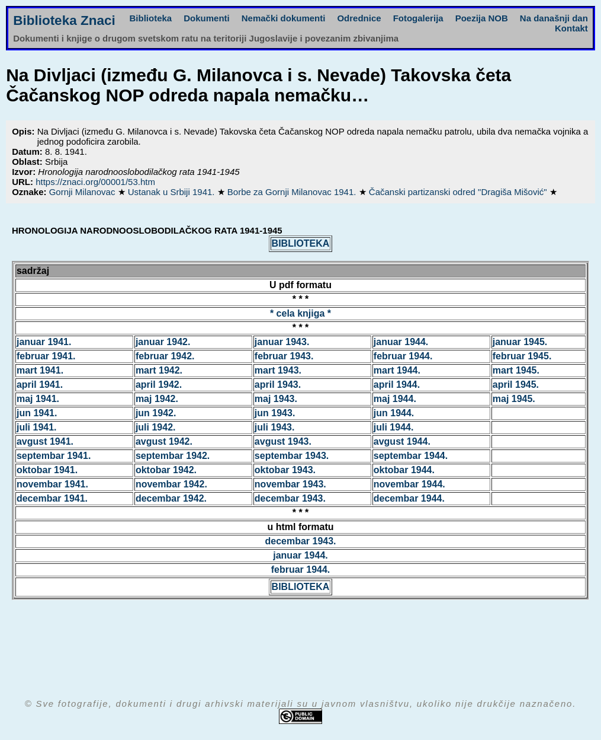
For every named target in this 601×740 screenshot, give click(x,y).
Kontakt (571, 28)
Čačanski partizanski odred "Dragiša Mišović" (459, 192)
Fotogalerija (418, 18)
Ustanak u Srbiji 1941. (172, 192)
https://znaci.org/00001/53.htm (95, 182)
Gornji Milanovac (83, 192)
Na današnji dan (554, 18)
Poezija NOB (481, 18)
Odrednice (359, 18)
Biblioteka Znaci (64, 20)
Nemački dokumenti (284, 18)
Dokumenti (207, 18)
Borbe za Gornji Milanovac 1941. (293, 192)
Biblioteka (151, 18)
